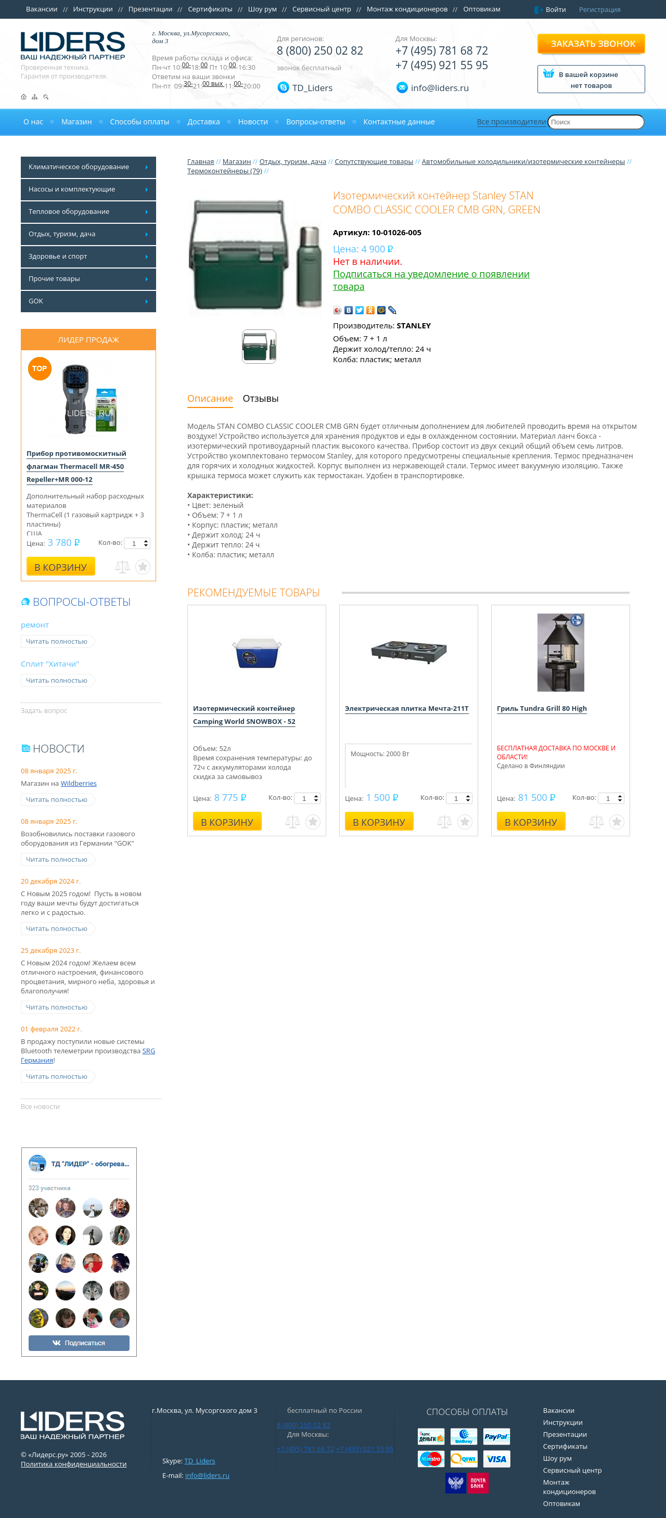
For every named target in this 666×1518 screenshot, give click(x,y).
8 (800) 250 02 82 (320, 50)
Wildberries (79, 783)
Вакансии (42, 9)
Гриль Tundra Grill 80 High (542, 708)
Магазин (237, 161)
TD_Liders (312, 88)
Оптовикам (481, 9)
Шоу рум (262, 9)
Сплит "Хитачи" (50, 663)
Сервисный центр (321, 9)
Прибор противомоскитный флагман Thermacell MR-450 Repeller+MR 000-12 (76, 466)
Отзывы (261, 398)
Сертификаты (210, 9)
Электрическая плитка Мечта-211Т (407, 708)
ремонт (35, 624)
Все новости (40, 1106)
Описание (210, 398)
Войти (556, 9)
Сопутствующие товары (374, 161)
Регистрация (600, 9)
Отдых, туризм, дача (293, 161)
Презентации (151, 9)
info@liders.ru (207, 1475)
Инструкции (93, 9)
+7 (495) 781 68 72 (441, 50)
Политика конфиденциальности (73, 1464)
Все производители (511, 121)
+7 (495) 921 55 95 (441, 65)
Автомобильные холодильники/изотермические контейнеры (523, 161)
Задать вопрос (44, 710)
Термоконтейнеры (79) (224, 170)
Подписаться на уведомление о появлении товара (431, 279)
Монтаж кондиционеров (407, 9)
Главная (200, 161)
